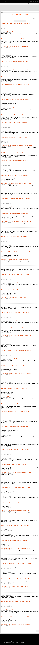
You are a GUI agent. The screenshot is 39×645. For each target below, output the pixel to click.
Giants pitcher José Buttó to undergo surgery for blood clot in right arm (13, 297)
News (6, 3)
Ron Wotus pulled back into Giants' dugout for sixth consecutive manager (14, 540)
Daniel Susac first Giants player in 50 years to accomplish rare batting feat (14, 206)
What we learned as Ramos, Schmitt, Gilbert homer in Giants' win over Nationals (15, 76)
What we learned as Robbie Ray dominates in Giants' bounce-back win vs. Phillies (16, 221)
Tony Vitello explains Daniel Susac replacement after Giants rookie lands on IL (15, 46)
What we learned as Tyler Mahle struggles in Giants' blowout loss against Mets (15, 289)
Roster (18, 3)
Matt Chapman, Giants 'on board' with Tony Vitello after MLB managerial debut (15, 502)
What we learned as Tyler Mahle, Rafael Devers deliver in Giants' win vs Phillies (15, 198)
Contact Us (16, 643)
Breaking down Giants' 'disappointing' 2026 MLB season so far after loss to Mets (15, 251)
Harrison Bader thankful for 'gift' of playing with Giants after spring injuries (14, 388)
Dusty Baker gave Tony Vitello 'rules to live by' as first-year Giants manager (14, 152)
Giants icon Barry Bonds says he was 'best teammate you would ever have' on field (16, 533)
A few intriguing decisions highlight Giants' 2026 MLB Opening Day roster (14, 609)
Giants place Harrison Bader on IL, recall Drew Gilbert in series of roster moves (15, 107)
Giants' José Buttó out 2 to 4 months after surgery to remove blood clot (14, 282)
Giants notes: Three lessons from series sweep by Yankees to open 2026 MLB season (16, 434)
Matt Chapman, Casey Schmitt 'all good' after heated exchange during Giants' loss (16, 350)
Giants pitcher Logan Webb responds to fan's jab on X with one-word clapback (15, 464)
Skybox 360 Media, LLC (17, 635)
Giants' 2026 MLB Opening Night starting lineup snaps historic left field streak (15, 593)
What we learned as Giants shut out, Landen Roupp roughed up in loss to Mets (15, 274)
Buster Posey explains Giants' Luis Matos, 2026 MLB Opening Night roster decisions (16, 578)
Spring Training (27, 3)
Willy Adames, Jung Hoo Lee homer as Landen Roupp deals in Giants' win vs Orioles (16, 145)
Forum (10, 3)
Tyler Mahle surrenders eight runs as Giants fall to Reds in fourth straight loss (15, 99)
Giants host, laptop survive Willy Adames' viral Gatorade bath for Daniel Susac (15, 304)
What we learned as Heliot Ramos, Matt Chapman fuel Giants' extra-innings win (15, 69)
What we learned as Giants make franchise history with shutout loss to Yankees (15, 487)
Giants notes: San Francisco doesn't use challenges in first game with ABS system (16, 517)
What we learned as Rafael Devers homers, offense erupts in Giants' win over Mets (16, 335)
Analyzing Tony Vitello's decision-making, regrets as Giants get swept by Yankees (15, 441)
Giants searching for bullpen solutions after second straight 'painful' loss (14, 236)
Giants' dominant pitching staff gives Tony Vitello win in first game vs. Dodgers (15, 31)
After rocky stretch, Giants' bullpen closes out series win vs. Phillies (13, 190)
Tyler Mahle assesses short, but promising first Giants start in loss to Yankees (15, 449)
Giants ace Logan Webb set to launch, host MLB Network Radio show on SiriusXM (16, 183)
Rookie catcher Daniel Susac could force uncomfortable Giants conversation (15, 213)
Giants (5, 1)
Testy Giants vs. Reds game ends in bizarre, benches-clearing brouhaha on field (15, 84)
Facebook (33, 1)
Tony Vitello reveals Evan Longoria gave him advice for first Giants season (14, 160)
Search (37, 1)
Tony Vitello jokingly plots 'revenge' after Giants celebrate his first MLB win (14, 396)
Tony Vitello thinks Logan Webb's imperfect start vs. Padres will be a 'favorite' (15, 365)
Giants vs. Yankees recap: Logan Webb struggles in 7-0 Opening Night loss (14, 586)
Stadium (21, 3)
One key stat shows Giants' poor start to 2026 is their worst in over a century (15, 259)
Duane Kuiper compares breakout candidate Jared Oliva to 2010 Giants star (14, 571)
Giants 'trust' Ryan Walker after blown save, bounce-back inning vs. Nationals (15, 61)
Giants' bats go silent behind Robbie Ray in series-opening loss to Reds (14, 114)
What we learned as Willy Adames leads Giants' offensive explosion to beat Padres (16, 373)
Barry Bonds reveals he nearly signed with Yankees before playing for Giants (15, 525)
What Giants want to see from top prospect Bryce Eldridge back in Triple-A (14, 426)
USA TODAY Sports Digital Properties (30, 635)
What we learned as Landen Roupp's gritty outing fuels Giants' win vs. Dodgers (15, 38)
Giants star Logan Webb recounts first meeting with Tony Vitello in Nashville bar (15, 601)
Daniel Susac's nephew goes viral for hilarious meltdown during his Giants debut (15, 312)
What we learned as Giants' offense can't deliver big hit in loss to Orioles (14, 137)
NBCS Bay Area (8, 32)
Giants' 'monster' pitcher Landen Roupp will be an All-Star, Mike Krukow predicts (15, 122)
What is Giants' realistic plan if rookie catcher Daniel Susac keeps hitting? (14, 175)
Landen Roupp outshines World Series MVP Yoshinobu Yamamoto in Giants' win (15, 23)
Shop (32, 3)
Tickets (36, 3)
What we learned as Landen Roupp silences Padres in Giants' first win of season (15, 403)
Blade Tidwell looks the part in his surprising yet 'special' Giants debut (13, 320)
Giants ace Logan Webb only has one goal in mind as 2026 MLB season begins (15, 624)
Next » (37, 631)
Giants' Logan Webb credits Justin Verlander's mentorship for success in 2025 (15, 616)
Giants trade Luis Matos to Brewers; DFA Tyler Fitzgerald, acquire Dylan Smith (15, 411)
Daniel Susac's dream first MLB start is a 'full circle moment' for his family (14, 327)
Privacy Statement (21, 643)
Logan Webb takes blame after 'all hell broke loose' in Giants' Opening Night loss (15, 548)
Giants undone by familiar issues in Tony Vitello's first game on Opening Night (15, 555)
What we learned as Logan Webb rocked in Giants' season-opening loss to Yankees (16, 563)
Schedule (14, 3)
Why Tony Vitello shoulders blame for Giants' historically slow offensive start (14, 479)
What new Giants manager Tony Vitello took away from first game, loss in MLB (15, 510)
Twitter (31, 1)
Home (3, 3)
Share (35, 1)
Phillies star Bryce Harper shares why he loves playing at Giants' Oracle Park (15, 228)
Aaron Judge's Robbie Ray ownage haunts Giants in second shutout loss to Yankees (16, 472)
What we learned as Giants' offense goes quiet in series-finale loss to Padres (15, 358)
